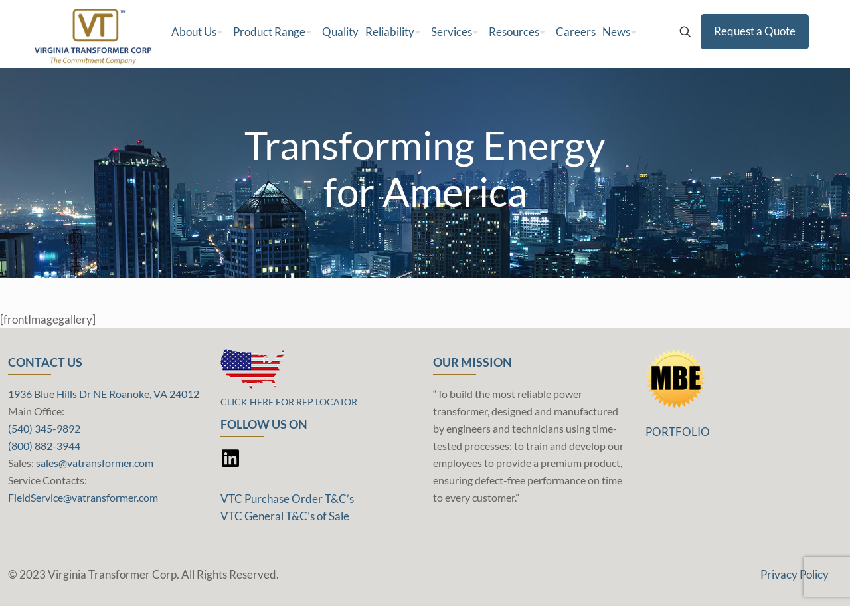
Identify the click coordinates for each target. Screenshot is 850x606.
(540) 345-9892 (44, 428)
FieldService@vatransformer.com (83, 497)
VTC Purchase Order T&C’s (287, 499)
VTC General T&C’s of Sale (284, 516)
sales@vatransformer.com (94, 462)
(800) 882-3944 (44, 445)
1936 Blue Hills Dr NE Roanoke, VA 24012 (103, 393)
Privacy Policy (794, 574)
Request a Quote (755, 31)
